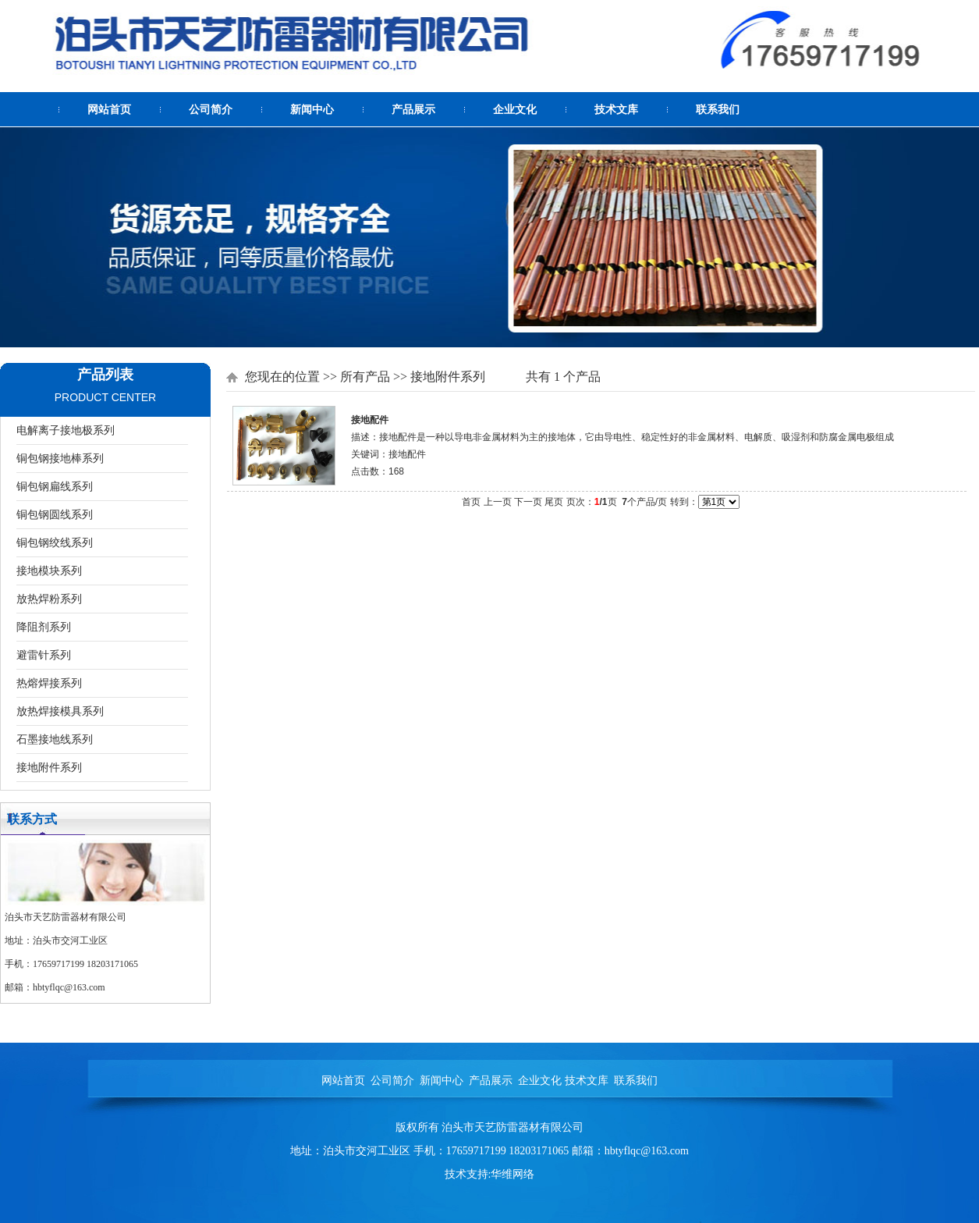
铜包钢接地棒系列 (60, 458)
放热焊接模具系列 (60, 711)
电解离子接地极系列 (65, 430)
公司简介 (210, 110)
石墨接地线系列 (54, 739)
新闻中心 (312, 110)
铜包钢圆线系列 (54, 514)
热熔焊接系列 (49, 683)
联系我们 (718, 110)
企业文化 (515, 110)
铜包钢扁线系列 (54, 486)
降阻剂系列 (43, 626)
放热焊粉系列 (49, 598)
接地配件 (369, 419)
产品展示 (413, 110)
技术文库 (616, 110)
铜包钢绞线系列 (54, 542)
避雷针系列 (43, 655)
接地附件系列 (49, 767)
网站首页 (109, 110)
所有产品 (365, 376)
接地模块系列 (49, 570)
